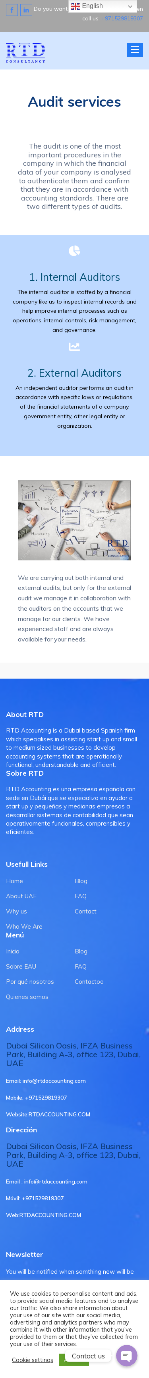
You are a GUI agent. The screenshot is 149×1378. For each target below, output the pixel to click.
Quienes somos (27, 997)
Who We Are (24, 926)
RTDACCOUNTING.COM (59, 1114)
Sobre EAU (21, 966)
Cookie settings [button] (32, 1360)
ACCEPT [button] (74, 1359)
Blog (81, 881)
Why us (16, 911)
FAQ (81, 896)
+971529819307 (122, 18)
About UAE (21, 896)
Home (14, 881)
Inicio (12, 951)
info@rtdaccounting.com (54, 1080)
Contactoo (89, 981)
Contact (86, 911)
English (87, 6)
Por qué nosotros (30, 981)
